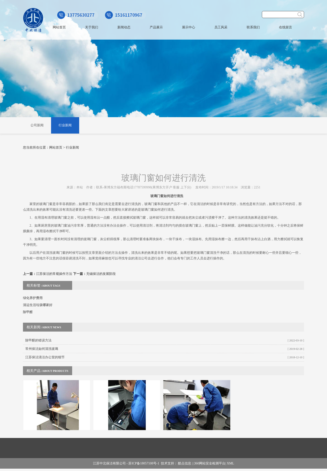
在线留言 (285, 27)
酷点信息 (184, 463)
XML (230, 463)
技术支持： (169, 463)
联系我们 (253, 27)
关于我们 (91, 27)
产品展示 (156, 27)
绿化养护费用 (33, 298)
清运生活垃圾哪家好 (37, 305)
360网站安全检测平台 (209, 463)
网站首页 (59, 27)
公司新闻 (37, 125)
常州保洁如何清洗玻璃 (41, 349)
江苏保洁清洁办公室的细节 (45, 357)
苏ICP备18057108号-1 (144, 463)
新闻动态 (123, 27)
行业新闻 (65, 125)
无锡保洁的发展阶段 (101, 274)
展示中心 (188, 27)
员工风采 (220, 27)
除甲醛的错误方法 (38, 340)
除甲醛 (28, 312)
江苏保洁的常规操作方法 (54, 274)
